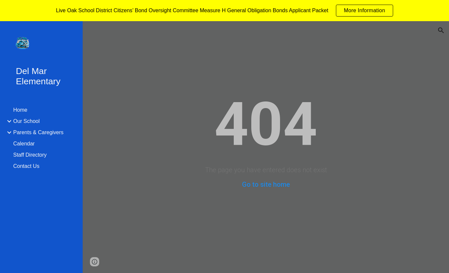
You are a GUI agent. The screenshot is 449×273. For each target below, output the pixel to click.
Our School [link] (26, 121)
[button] (441, 30)
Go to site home (266, 184)
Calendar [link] (24, 143)
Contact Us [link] (26, 166)
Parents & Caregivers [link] (38, 132)
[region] (224, 10)
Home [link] (20, 110)
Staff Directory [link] (30, 155)
